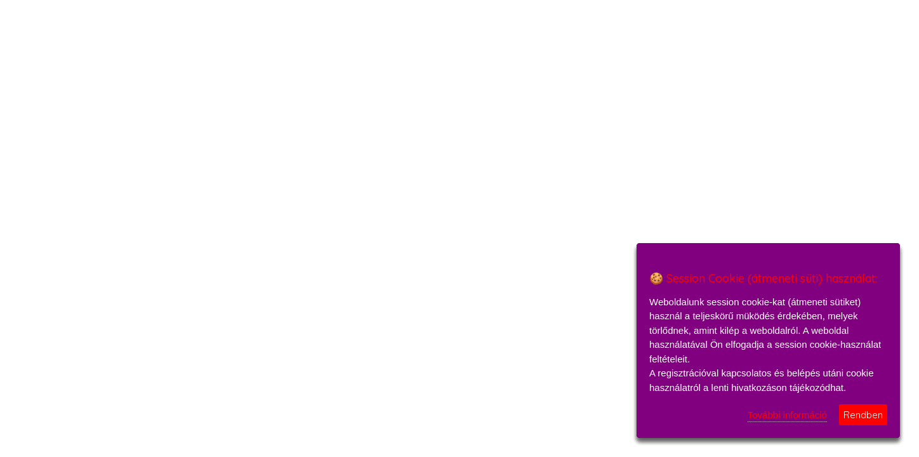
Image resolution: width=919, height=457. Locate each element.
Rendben (863, 415)
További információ (787, 414)
